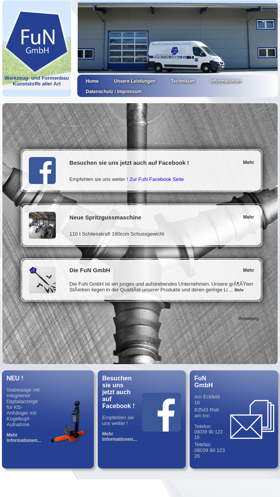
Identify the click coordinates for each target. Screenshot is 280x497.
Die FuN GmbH (90, 270)
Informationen (225, 81)
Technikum (183, 81)
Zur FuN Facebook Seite (157, 179)
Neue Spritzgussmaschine (106, 217)
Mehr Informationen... (24, 437)
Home (92, 81)
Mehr (248, 162)
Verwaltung (248, 318)
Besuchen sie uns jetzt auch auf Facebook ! (129, 162)
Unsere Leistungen (134, 81)
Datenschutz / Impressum (114, 91)
